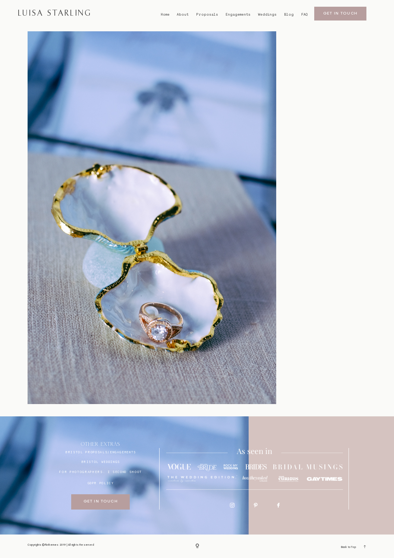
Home (165, 14)
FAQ (304, 14)
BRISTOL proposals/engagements (100, 452)
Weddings (267, 14)
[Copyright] (197, 546)
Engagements (238, 14)
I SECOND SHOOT (125, 472)
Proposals (207, 14)
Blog (289, 14)
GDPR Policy (101, 483)
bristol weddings (100, 462)
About (183, 14)
